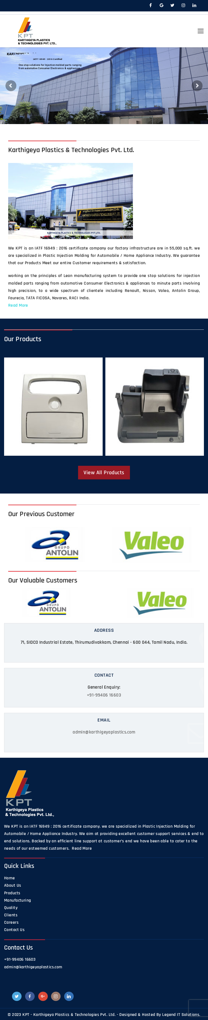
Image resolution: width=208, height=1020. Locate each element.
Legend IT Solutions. (181, 1015)
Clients (10, 915)
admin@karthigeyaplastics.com (104, 732)
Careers (11, 922)
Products (12, 893)
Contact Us (14, 930)
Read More (18, 305)
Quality (10, 908)
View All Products (104, 472)
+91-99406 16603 (104, 695)
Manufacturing (17, 900)
